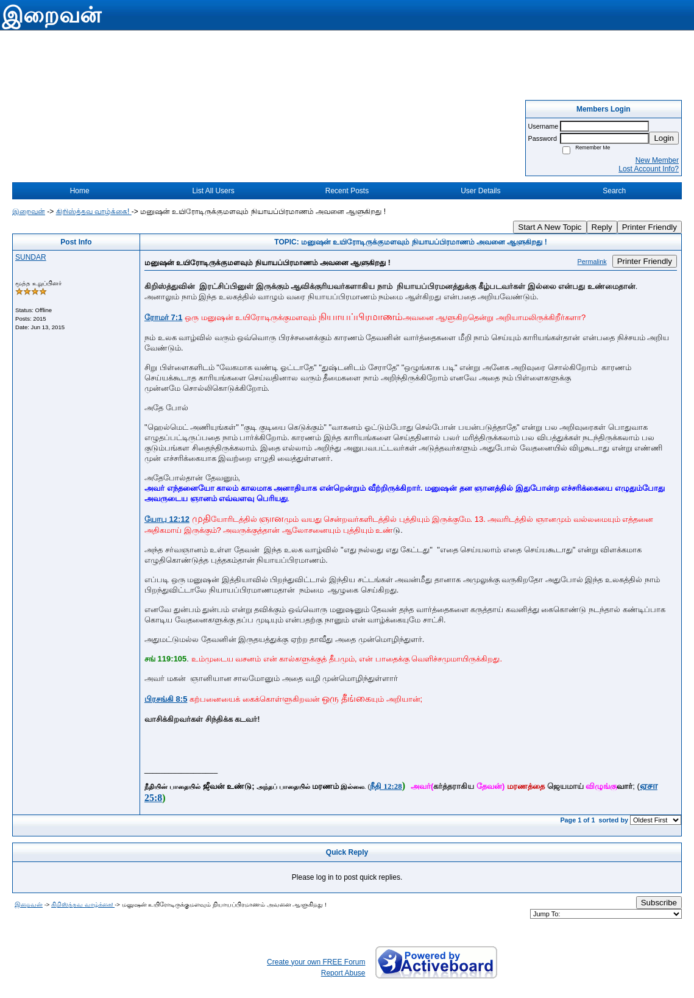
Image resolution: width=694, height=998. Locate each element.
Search (614, 191)
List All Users (213, 191)
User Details (480, 191)
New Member (657, 160)
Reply (602, 227)
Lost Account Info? (648, 169)
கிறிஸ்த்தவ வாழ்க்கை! (94, 211)
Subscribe (659, 902)
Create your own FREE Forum (316, 962)
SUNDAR (30, 257)
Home (80, 191)
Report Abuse (343, 973)
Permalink (592, 261)
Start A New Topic (549, 227)
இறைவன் (28, 211)
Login (664, 138)
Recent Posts (347, 191)
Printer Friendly (649, 227)
